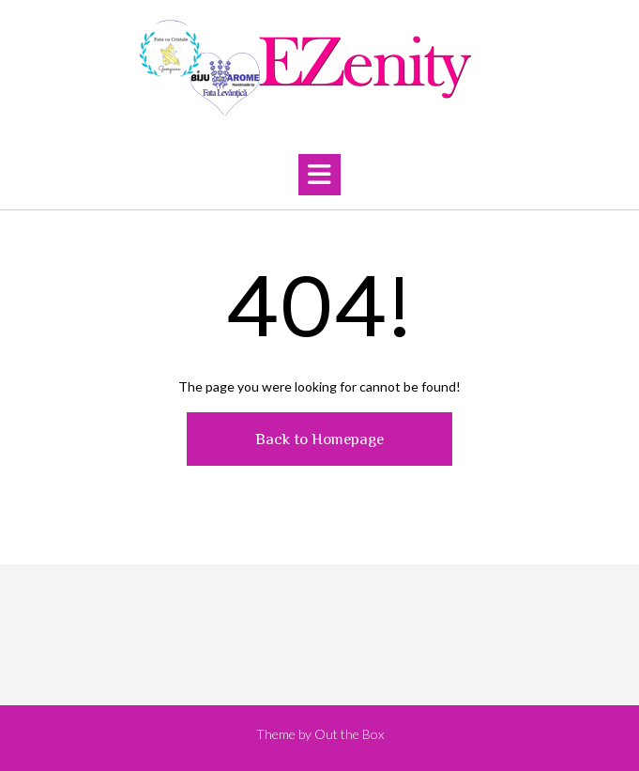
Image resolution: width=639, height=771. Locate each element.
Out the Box (349, 734)
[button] (319, 174)
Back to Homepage (319, 439)
